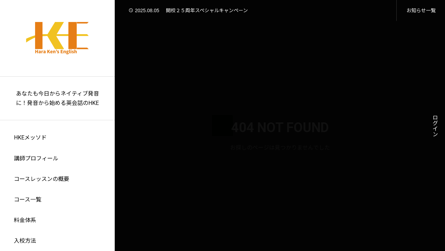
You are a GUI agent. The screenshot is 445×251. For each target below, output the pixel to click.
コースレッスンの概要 (41, 179)
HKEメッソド (30, 137)
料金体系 (25, 220)
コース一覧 (27, 199)
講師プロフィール (36, 158)
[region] (57, 125)
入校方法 (25, 240)
